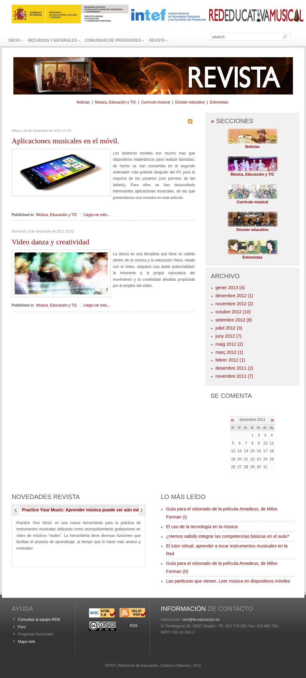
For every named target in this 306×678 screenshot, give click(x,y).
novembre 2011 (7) (234, 376)
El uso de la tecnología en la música (202, 526)
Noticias (83, 102)
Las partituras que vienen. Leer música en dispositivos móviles (228, 581)
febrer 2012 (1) (230, 359)
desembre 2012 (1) (234, 295)
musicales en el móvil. (65, 141)
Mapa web (26, 641)
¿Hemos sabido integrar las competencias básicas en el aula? (227, 536)
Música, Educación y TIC (115, 102)
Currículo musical (155, 102)
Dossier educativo (190, 102)
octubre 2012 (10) (233, 311)
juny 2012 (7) (229, 336)
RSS (134, 626)
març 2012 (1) (230, 352)
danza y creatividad (50, 242)
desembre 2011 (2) (234, 368)
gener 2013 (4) (230, 287)
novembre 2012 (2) (234, 303)
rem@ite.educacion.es (201, 619)
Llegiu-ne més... (97, 215)
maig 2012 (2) (229, 344)
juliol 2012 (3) (229, 327)
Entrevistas (219, 102)
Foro (22, 627)
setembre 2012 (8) (234, 319)
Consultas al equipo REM (39, 619)
